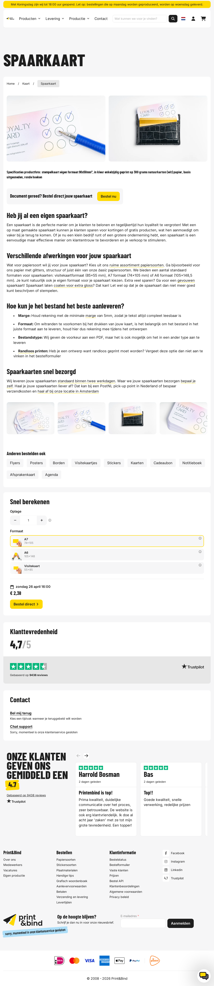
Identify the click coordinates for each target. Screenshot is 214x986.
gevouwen (186, 280)
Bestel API (117, 881)
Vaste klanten (119, 870)
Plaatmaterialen (67, 870)
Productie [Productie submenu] (79, 19)
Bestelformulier (120, 865)
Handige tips (65, 875)
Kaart (26, 83)
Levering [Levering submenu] (54, 19)
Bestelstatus (118, 859)
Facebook (178, 853)
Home (11, 83)
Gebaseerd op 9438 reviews (26, 795)
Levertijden (64, 902)
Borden (59, 463)
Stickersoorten (66, 865)
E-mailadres (130, 916)
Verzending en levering (72, 897)
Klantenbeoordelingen (124, 886)
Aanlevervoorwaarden (71, 886)
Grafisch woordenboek (71, 881)
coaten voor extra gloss (73, 285)
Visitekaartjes (86, 463)
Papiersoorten (65, 859)
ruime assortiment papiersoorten (137, 265)
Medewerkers (12, 865)
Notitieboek (192, 463)
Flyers (15, 463)
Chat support (21, 727)
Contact (100, 19)
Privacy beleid (119, 897)
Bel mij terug (21, 713)
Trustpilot (177, 878)
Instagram (178, 861)
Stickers (114, 463)
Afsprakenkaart (22, 475)
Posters (36, 463)
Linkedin (176, 870)
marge (90, 316)
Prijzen (114, 875)
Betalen (61, 891)
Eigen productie (14, 875)
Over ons (9, 859)
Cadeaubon (163, 463)
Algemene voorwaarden (126, 891)
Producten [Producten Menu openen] (29, 19)
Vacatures (10, 870)
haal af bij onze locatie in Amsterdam (68, 391)
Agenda (51, 475)
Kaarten (137, 463)
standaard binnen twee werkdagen (86, 381)
